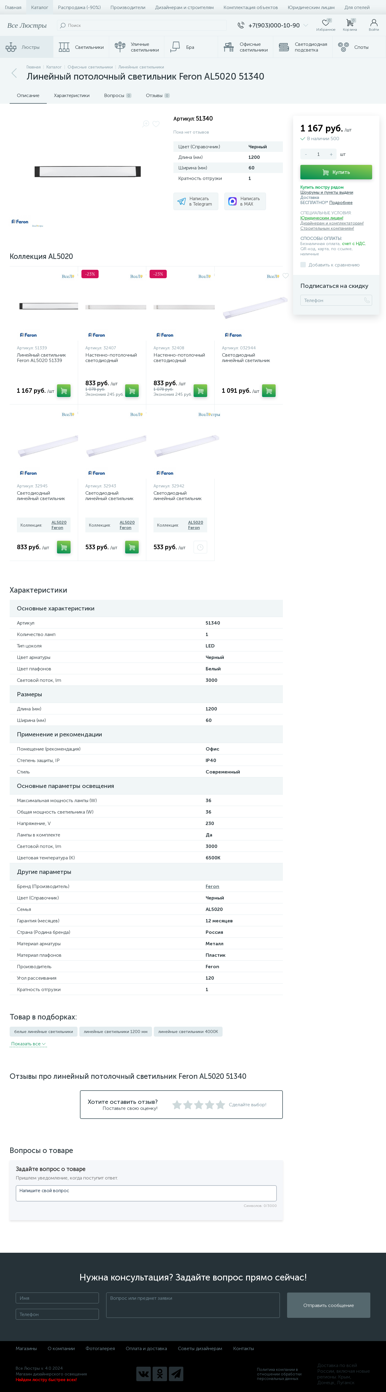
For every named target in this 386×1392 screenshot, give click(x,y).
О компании (61, 1348)
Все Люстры (27, 25)
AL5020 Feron (59, 525)
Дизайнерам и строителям (184, 7)
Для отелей (357, 7)
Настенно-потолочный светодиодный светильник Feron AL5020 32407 (111, 362)
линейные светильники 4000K (188, 1031)
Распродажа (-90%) (79, 7)
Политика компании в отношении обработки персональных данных (279, 1374)
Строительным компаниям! (327, 228)
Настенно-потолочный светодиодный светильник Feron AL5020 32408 (179, 362)
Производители (127, 7)
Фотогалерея (100, 1348)
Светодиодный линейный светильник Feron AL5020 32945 (41, 498)
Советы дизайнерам (200, 1348)
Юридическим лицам (311, 7)
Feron (212, 886)
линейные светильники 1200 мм (115, 1031)
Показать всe (28, 1044)
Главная (13, 7)
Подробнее (341, 202)
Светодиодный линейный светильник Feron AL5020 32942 (177, 498)
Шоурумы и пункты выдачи (326, 192)
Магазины (26, 1348)
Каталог (39, 7)
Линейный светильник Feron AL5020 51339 (41, 357)
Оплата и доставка (146, 1348)
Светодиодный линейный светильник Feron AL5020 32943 (109, 498)
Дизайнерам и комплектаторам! (332, 223)
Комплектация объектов (250, 7)
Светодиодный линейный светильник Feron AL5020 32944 (246, 360)
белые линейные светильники (43, 1031)
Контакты (243, 1348)
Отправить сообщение (328, 1305)
